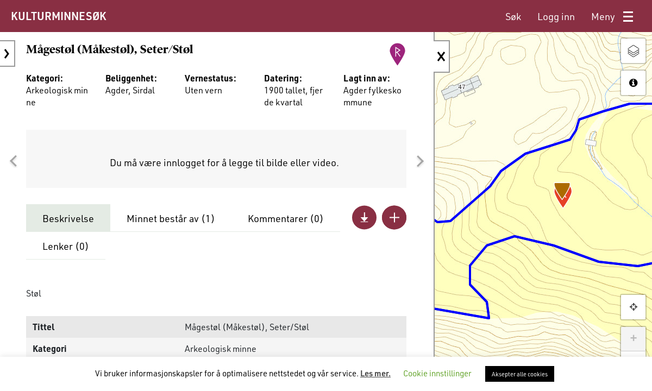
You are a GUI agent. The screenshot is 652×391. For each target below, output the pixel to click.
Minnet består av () (171, 218)
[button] (13, 161)
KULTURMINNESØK (58, 16)
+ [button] (633, 339)
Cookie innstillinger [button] (437, 373)
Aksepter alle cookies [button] (520, 374)
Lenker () (65, 246)
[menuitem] (513, 17)
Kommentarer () (286, 218)
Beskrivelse (68, 218)
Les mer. (375, 373)
